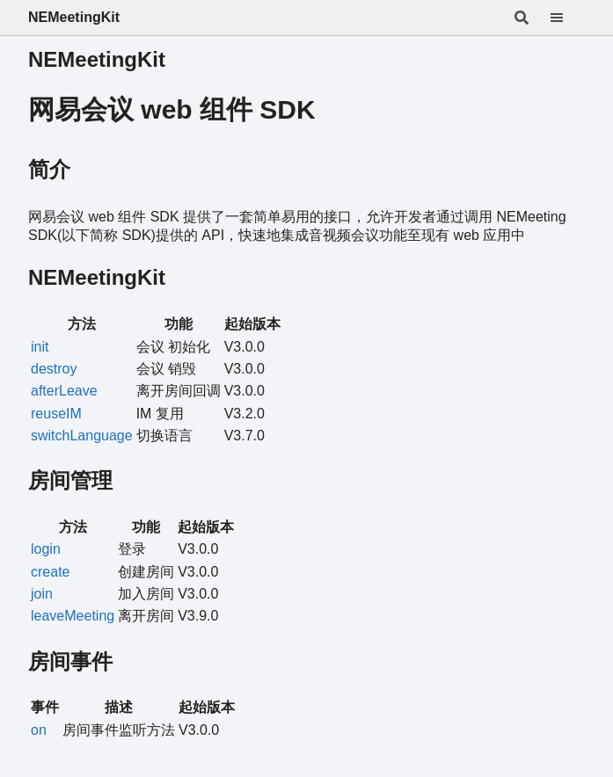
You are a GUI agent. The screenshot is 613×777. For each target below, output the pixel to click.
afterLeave (64, 390)
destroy (54, 368)
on (39, 730)
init (39, 346)
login (46, 548)
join (42, 593)
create (50, 571)
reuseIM (56, 413)
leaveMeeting (72, 615)
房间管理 (70, 480)
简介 (49, 169)
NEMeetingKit (74, 17)
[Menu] (567, 17)
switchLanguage (82, 435)
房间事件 (70, 661)
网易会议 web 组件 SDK (172, 109)
